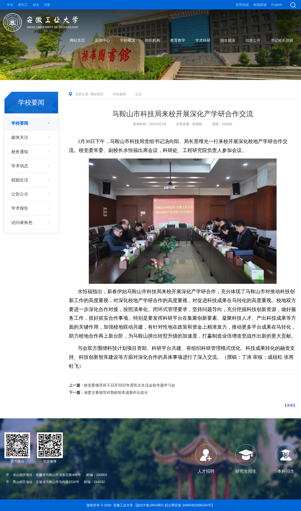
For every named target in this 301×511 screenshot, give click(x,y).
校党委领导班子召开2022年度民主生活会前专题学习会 (122, 385)
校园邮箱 (260, 5)
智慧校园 (242, 5)
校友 (36, 5)
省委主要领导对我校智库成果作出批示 (108, 393)
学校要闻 (119, 94)
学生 (10, 5)
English (276, 5)
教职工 (23, 5)
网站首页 (96, 94)
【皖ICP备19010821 (149, 505)
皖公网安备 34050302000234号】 (189, 505)
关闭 (290, 405)
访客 (47, 5)
